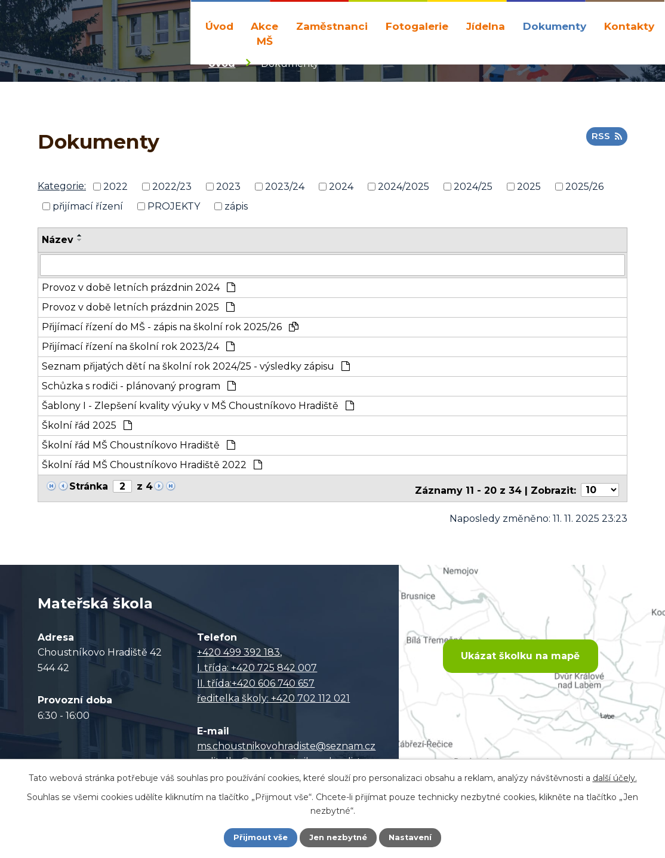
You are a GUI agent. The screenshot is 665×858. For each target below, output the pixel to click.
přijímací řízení (88, 208)
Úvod (219, 26)
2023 (228, 189)
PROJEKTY (173, 208)
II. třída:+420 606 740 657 (256, 682)
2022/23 (172, 189)
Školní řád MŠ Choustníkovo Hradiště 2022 (152, 466)
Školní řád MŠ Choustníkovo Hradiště (138, 447)
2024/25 (473, 189)
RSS (605, 142)
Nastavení (413, 837)
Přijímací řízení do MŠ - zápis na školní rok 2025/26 (170, 328)
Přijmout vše (257, 837)
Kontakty (629, 26)
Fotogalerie (417, 26)
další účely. (615, 776)
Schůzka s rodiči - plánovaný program (139, 387)
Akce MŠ (264, 34)
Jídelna (485, 26)
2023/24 (284, 189)
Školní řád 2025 (87, 427)
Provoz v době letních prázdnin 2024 (138, 289)
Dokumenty (554, 26)
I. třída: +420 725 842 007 (257, 666)
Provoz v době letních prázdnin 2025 (138, 309)
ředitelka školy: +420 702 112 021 (273, 697)
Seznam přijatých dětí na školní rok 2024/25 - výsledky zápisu (196, 368)
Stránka (88, 488)
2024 (341, 189)
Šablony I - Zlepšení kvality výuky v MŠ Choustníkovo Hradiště (198, 407)
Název (57, 242)
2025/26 (584, 189)
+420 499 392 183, (239, 651)
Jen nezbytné (338, 837)
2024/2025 (403, 189)
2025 (529, 189)
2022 (115, 189)
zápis (236, 208)
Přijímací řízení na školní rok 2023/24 (138, 348)
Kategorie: (62, 189)
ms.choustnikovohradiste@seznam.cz (286, 745)
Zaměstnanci (332, 26)
